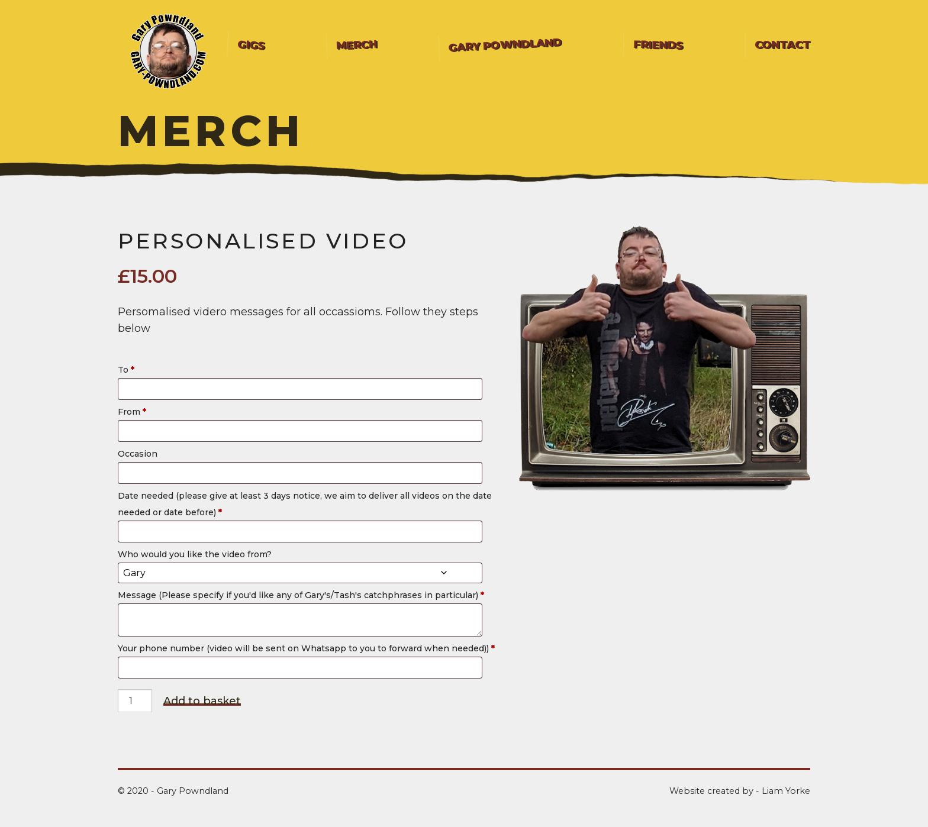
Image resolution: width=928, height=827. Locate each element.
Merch (357, 45)
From (133, 411)
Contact (782, 44)
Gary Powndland (505, 44)
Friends (658, 45)
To (127, 369)
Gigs (251, 45)
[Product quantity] (135, 700)
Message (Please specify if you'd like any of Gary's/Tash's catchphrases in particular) (302, 595)
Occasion (139, 453)
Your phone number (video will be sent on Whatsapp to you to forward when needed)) (307, 648)
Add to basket (202, 701)
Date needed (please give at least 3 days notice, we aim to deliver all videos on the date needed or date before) (305, 504)
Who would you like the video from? (196, 554)
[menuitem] (251, 45)
